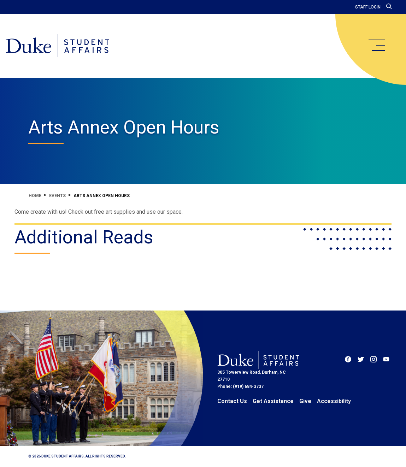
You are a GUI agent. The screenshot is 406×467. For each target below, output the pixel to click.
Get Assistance (273, 401)
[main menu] (376, 45)
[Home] (57, 46)
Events (57, 195)
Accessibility (334, 401)
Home (35, 195)
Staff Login (368, 7)
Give (305, 401)
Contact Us (232, 401)
